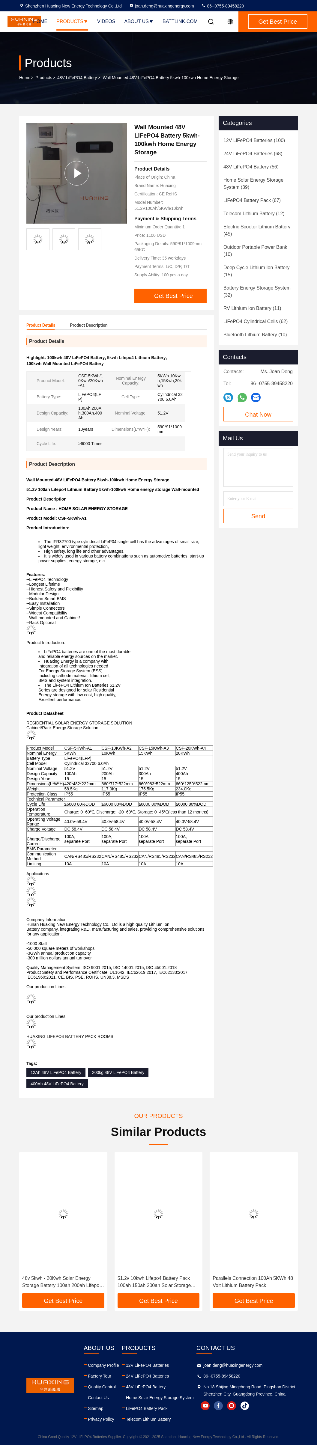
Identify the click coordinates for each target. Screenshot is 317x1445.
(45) (256, 230)
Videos (106, 21)
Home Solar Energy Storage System (160, 1397)
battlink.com (180, 21)
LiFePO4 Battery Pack (147, 1408)
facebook (218, 1405)
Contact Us (98, 1397)
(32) (257, 291)
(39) (253, 183)
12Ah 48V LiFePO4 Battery (56, 1072)
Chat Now (258, 414)
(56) (251, 166)
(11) (252, 308)
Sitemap (95, 1408)
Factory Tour (99, 1376)
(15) (256, 271)
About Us (139, 21)
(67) (252, 200)
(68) (253, 153)
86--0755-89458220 (222, 6)
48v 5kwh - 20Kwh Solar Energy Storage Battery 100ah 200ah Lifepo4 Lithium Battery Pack (62, 1282)
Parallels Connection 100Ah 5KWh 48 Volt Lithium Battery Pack (253, 1282)
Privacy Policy (101, 1419)
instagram (231, 1405)
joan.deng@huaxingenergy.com (161, 6)
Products (72, 21)
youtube (205, 1405)
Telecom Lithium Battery (148, 1419)
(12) (254, 213)
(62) (255, 321)
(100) (254, 140)
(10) (255, 251)
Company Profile (103, 1365)
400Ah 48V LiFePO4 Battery (57, 1083)
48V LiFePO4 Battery (77, 77)
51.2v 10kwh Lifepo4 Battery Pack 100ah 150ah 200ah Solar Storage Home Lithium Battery (154, 1282)
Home (40, 21)
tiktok (244, 1405)
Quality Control (102, 1386)
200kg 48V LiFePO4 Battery (118, 1072)
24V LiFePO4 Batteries (147, 1376)
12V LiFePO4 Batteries (147, 1365)
